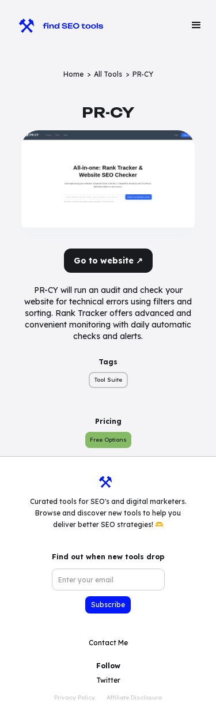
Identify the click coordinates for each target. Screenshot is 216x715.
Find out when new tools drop (108, 556)
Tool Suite (108, 379)
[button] (196, 25)
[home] (55, 25)
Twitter (108, 680)
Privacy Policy (74, 697)
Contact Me (108, 642)
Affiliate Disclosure (134, 697)
